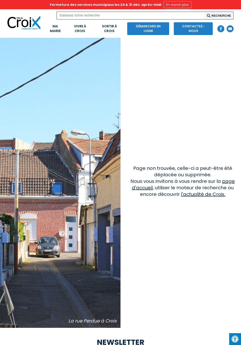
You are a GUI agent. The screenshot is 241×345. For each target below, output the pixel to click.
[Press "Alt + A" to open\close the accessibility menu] (235, 339)
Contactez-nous (193, 28)
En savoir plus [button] (177, 4)
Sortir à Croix (109, 28)
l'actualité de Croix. (203, 194)
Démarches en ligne (148, 28)
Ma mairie (55, 28)
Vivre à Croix (80, 28)
